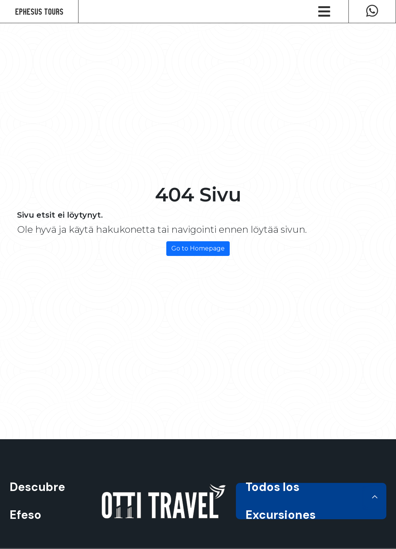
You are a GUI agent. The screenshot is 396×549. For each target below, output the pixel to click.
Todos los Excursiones (311, 501)
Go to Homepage (198, 248)
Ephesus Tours (39, 11)
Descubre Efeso (37, 500)
